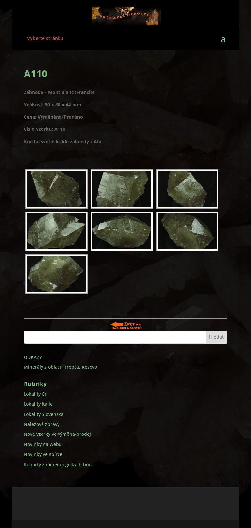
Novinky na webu (43, 444)
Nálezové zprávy (41, 424)
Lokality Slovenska (44, 414)
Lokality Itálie (38, 404)
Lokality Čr (35, 394)
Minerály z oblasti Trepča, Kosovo (60, 367)
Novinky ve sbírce (43, 454)
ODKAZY (33, 357)
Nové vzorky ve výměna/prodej (57, 434)
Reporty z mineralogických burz (58, 464)
